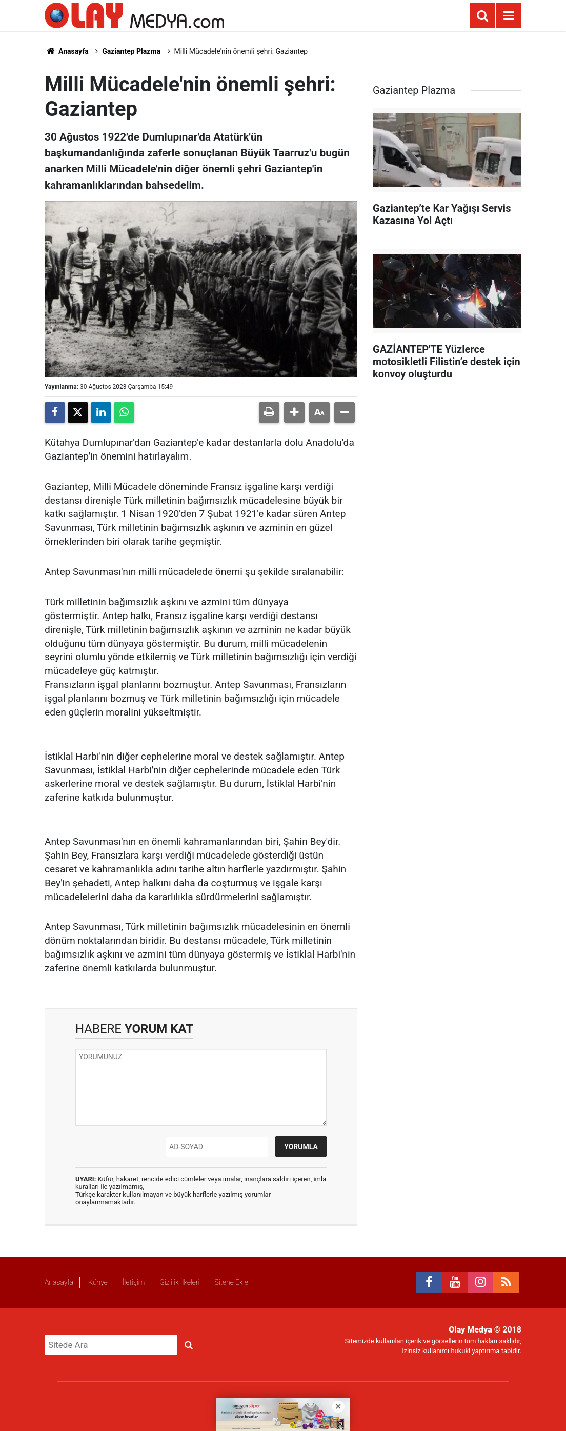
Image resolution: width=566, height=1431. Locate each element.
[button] (294, 412)
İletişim (134, 1282)
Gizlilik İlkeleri (179, 1282)
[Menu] (508, 16)
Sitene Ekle (231, 1282)
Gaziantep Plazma (131, 51)
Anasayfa (67, 51)
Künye (98, 1282)
